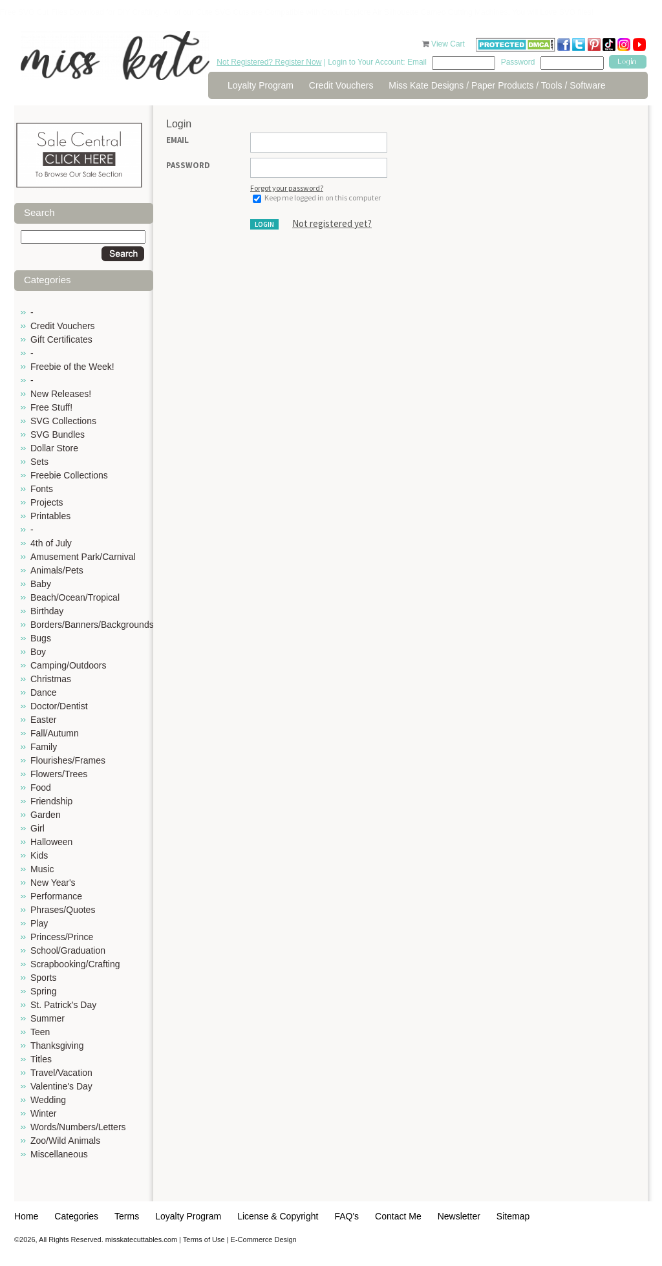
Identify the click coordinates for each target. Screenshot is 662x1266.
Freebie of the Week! (72, 366)
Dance (43, 692)
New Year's (53, 882)
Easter (43, 719)
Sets (39, 461)
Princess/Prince (61, 937)
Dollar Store (54, 448)
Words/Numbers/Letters (78, 1127)
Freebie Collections (69, 475)
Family (43, 747)
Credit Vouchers (341, 85)
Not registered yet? (332, 223)
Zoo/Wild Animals (65, 1140)
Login (264, 224)
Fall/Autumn (54, 733)
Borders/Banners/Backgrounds (92, 624)
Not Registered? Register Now (269, 62)
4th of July (51, 543)
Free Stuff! (51, 407)
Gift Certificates (61, 339)
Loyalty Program (261, 85)
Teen (40, 1032)
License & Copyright (277, 1216)
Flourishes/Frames (67, 760)
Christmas (50, 679)
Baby (40, 584)
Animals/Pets (56, 570)
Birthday (46, 611)
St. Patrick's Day (63, 1005)
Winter (43, 1113)
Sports (43, 977)
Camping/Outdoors (68, 665)
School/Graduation (67, 950)
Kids (39, 855)
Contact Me (398, 1216)
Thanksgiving (57, 1045)
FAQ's (346, 1216)
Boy (38, 652)
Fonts (41, 489)
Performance (56, 896)
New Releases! (60, 394)
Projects (46, 502)
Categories (76, 1216)
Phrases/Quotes (62, 910)
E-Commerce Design (264, 1239)
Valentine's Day (61, 1086)
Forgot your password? (286, 188)
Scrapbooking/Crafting (75, 964)
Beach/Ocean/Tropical (75, 597)
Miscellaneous (59, 1154)
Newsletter (459, 1216)
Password (188, 165)
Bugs (40, 638)
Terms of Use (204, 1239)
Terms (126, 1216)
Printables (50, 516)
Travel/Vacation (61, 1073)
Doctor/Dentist (59, 706)
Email (177, 139)
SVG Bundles (57, 434)
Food (40, 787)
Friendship (51, 801)
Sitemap (512, 1216)
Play (39, 923)
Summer (47, 1018)
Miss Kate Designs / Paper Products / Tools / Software (497, 85)
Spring (43, 991)
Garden (45, 815)
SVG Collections (63, 421)
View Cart (449, 43)
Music (42, 869)
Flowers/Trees (58, 774)
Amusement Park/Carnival (83, 557)
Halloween (51, 842)
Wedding (48, 1100)
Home (26, 1216)
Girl (37, 828)
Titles (41, 1059)
